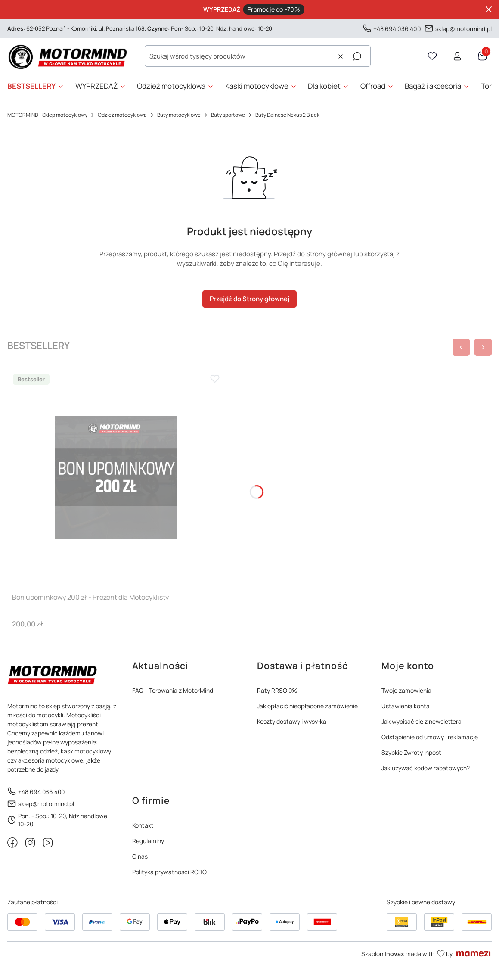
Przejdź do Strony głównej (249, 298)
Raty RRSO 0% (277, 690)
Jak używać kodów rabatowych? (425, 768)
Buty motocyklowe (179, 114)
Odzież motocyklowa (122, 114)
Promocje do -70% (274, 9)
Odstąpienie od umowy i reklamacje (429, 737)
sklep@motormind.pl (463, 28)
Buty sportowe (228, 114)
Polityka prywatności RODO (169, 872)
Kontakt (143, 825)
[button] (356, 56)
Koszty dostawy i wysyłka (291, 721)
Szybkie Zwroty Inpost (411, 752)
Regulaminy (148, 841)
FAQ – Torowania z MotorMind (172, 690)
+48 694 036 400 (397, 28)
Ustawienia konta (405, 706)
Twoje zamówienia (406, 690)
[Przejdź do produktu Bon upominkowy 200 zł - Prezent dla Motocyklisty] (116, 477)
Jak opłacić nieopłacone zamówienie (307, 706)
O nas (140, 856)
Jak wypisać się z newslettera (421, 721)
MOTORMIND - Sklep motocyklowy (47, 114)
